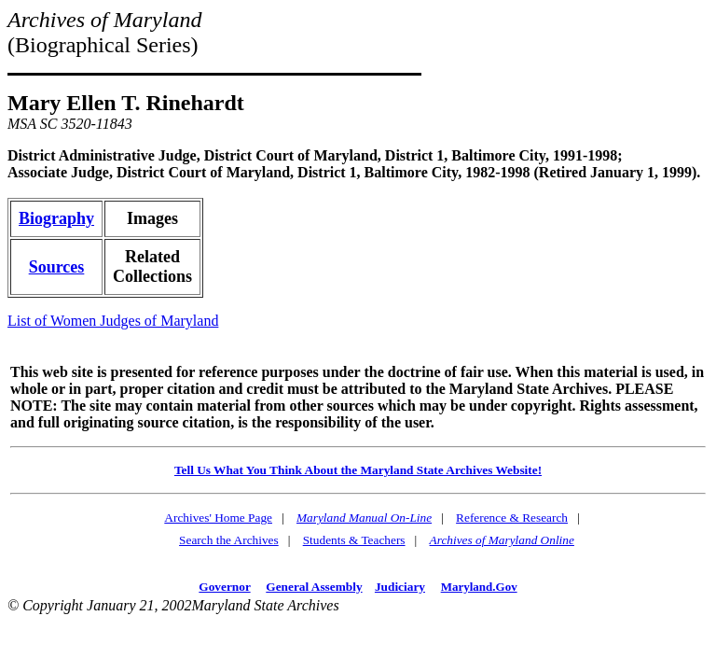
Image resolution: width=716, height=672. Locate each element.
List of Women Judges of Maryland (112, 321)
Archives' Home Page (218, 518)
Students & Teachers (354, 540)
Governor (224, 587)
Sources (57, 267)
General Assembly (314, 587)
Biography (56, 218)
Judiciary (400, 587)
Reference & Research (512, 518)
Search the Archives (229, 540)
